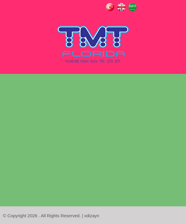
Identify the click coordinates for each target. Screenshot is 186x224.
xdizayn (91, 215)
